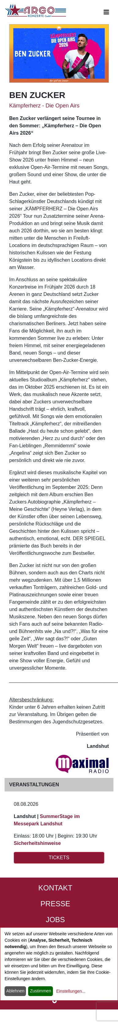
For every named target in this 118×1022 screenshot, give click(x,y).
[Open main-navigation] (106, 12)
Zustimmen (40, 990)
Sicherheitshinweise (37, 843)
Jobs (55, 919)
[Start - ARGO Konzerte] (35, 10)
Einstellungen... (71, 991)
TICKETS (59, 857)
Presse (55, 904)
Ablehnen (15, 990)
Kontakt (55, 888)
